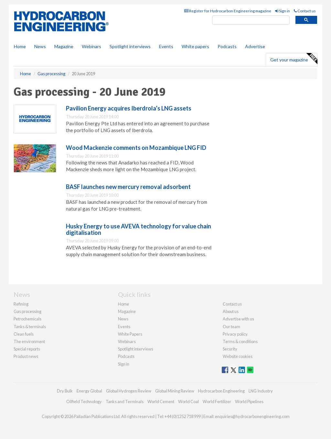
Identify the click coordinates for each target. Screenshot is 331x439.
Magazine (63, 46)
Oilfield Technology (84, 401)
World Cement (160, 401)
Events (166, 46)
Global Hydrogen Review (128, 390)
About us (231, 311)
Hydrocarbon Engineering (221, 390)
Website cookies (237, 356)
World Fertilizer (217, 401)
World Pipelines (249, 401)
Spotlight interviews (130, 46)
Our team (231, 326)
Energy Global (89, 390)
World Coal (188, 401)
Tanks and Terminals (125, 401)
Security (230, 348)
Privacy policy (235, 334)
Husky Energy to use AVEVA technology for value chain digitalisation (138, 229)
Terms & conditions (240, 341)
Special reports (27, 348)
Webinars (91, 46)
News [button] (40, 46)
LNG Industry (261, 390)
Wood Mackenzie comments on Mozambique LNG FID (136, 147)
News (123, 318)
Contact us (305, 11)
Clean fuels (24, 334)
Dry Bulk (65, 390)
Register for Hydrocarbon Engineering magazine (227, 11)
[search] (251, 20)
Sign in (282, 11)
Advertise (255, 46)
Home (20, 46)
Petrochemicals (27, 318)
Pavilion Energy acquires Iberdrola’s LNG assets (128, 108)
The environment (29, 341)
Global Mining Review (174, 390)
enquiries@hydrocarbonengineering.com (252, 416)
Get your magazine (293, 58)
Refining (21, 304)
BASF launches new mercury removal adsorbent (128, 186)
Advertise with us (238, 318)
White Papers (130, 334)
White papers (195, 46)
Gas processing (27, 311)
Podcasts (227, 46)
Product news (26, 356)
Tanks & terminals (30, 326)
